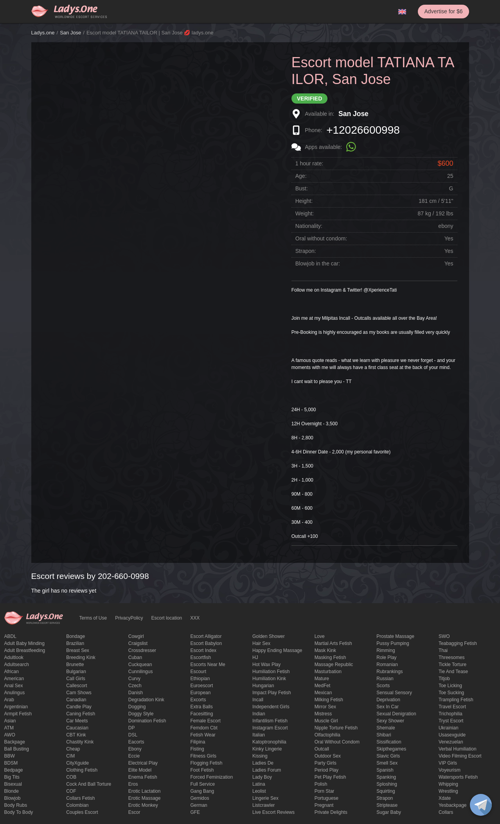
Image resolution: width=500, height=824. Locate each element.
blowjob (12, 798)
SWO (444, 636)
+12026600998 (363, 130)
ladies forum (266, 770)
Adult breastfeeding (24, 650)
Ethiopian (200, 678)
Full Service (202, 784)
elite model (139, 770)
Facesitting (201, 714)
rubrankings (389, 671)
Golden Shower (268, 636)
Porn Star (325, 791)
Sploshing (386, 784)
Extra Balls (201, 706)
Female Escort (205, 721)
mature (322, 678)
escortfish (200, 657)
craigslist (137, 643)
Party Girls (325, 763)
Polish (321, 784)
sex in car (387, 706)
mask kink (325, 650)
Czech (135, 685)
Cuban (135, 657)
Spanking (386, 777)
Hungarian (263, 685)
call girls (75, 678)
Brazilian (75, 643)
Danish (135, 692)
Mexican (323, 692)
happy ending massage (277, 650)
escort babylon (206, 643)
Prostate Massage (395, 636)
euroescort (201, 685)
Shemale (385, 728)
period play (326, 770)
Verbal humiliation (458, 749)
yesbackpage (453, 805)
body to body (18, 812)
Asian (10, 721)
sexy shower (390, 721)
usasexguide (452, 735)
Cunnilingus (140, 671)
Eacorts (136, 742)
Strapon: (305, 251)
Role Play (386, 657)
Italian (258, 735)
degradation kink (146, 699)
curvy (134, 678)
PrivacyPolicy (129, 618)
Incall (257, 699)
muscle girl (326, 721)
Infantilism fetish (270, 721)
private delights (331, 812)
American (14, 678)
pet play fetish (330, 777)
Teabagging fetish (458, 643)
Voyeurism (449, 770)
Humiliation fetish (271, 671)
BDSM (11, 763)
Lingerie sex (265, 798)
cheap (73, 749)
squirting (385, 791)
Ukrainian (449, 728)
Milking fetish (329, 699)
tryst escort (451, 721)
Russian (384, 678)
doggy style (141, 714)
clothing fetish (81, 770)
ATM (9, 728)
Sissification (388, 742)
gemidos (199, 798)
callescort (76, 685)
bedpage (13, 770)
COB (71, 777)
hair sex (261, 643)
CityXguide (77, 763)
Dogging (137, 706)
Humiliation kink (269, 678)
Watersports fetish (458, 777)
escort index (203, 650)
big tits (12, 777)
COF (71, 791)
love (320, 636)
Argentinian (16, 706)
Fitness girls (203, 756)
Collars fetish (80, 798)
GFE (195, 812)
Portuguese (326, 798)
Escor (134, 812)
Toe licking (450, 685)
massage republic (334, 664)
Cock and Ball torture (88, 784)
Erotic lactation (144, 791)
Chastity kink (80, 742)
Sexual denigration (396, 714)
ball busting (16, 749)
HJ (255, 657)
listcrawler (263, 805)
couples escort (82, 812)
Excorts (198, 699)
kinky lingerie (267, 749)
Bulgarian (76, 671)
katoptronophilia (269, 742)
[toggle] (481, 805)
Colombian (77, 805)
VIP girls (448, 763)
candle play (79, 706)
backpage (14, 742)
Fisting (197, 749)
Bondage (75, 636)
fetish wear (202, 735)
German (198, 805)
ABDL (10, 636)
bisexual (13, 784)
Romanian (387, 664)
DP (131, 728)
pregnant (324, 805)
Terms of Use (93, 618)
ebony (135, 749)
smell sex (386, 763)
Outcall (322, 749)
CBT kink (76, 735)
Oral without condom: (321, 238)
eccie (134, 756)
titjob (444, 678)
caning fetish (80, 714)
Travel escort (452, 706)
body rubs (15, 805)
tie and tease (453, 671)
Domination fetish (147, 721)
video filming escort (460, 756)
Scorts (383, 685)
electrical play (143, 763)
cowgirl (136, 636)
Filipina (197, 742)
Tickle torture (452, 664)
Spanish (384, 770)
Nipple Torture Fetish (336, 728)
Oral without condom (337, 742)
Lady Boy (262, 777)
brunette (75, 664)
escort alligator (205, 636)
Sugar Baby (388, 812)
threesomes (452, 657)
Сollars (446, 812)
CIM (70, 756)
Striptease (386, 805)
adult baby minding (24, 643)
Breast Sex (77, 650)
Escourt (198, 671)
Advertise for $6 (443, 11)
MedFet (323, 685)
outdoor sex (328, 756)
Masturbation (328, 671)
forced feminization (211, 777)
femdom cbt (203, 728)
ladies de (262, 763)
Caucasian (77, 728)
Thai (443, 650)
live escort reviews (273, 812)
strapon (384, 798)
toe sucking (451, 692)
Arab (9, 699)
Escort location (166, 618)
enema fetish (142, 777)
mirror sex (325, 706)
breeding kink (80, 657)
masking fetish (330, 657)
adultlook (13, 657)
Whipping (448, 784)
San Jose (70, 33)
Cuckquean (140, 664)
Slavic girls (388, 756)
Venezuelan (451, 742)
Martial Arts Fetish (333, 643)
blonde (11, 791)
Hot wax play (266, 664)
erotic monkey (143, 805)
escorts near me (207, 664)
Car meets (77, 721)
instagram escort (270, 728)
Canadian (76, 699)
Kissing (260, 756)
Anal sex (13, 685)
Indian (258, 714)
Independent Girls (271, 706)
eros (133, 784)
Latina (258, 784)
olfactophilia (327, 735)
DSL (132, 735)
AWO (9, 735)
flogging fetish (206, 763)
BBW (9, 756)
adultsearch (16, 664)
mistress (323, 714)
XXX (195, 618)
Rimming (385, 650)
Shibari (383, 735)
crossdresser (142, 650)
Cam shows (79, 692)
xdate (445, 798)
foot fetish (202, 770)
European (200, 692)
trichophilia (450, 714)
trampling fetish (456, 699)
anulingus (14, 692)
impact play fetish (271, 692)
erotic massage (144, 798)
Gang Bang (202, 791)
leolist (259, 791)
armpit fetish (18, 714)
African (11, 671)
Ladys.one (43, 33)
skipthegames (391, 749)
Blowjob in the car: (317, 263)
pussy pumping (392, 643)
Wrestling (448, 791)
